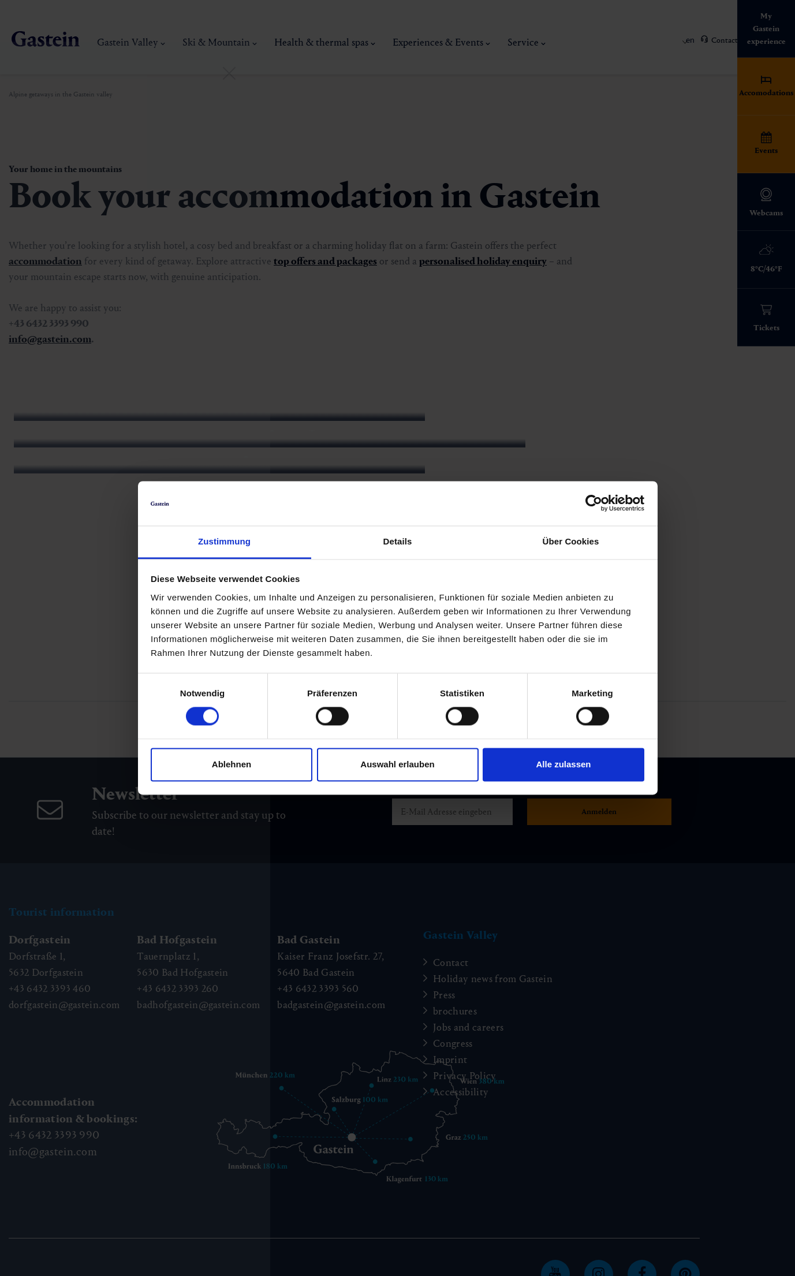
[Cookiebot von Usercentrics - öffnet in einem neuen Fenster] (593, 503)
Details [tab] (397, 541)
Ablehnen (231, 764)
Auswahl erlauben (397, 764)
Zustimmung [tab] (224, 541)
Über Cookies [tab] (571, 541)
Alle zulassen (563, 764)
